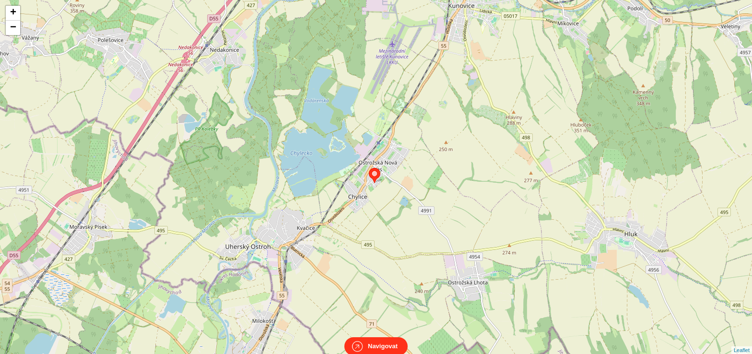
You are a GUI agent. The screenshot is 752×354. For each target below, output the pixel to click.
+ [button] (13, 13)
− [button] (13, 28)
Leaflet (742, 341)
